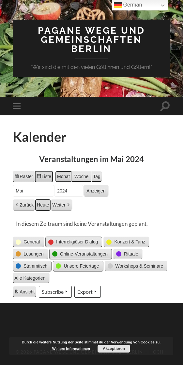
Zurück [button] (24, 205)
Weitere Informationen (71, 349)
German (128, 5)
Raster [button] (23, 177)
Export (87, 292)
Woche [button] (81, 176)
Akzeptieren (114, 348)
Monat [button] (63, 176)
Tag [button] (96, 176)
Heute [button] (43, 204)
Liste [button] (44, 177)
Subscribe (55, 292)
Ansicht (25, 293)
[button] (28, 242)
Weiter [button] (61, 205)
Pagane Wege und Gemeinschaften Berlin (91, 39)
